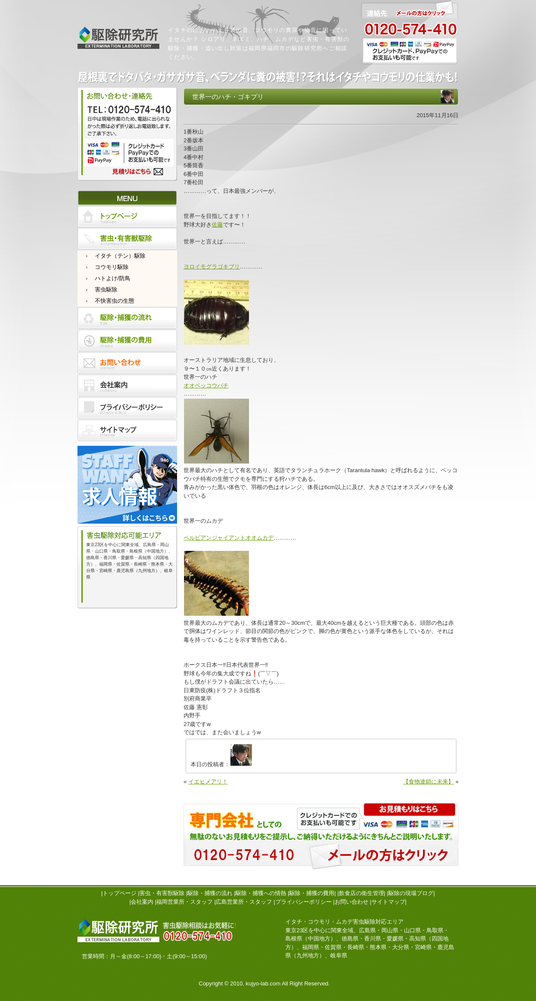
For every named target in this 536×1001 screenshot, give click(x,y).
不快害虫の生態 (114, 300)
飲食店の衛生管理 (361, 893)
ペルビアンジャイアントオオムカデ (229, 537)
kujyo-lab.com (263, 983)
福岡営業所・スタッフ (184, 902)
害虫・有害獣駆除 (161, 893)
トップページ (119, 893)
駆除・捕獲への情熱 (261, 893)
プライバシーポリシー (303, 902)
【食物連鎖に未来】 (428, 781)
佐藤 (217, 224)
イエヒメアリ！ (208, 781)
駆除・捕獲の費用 (311, 893)
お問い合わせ (351, 902)
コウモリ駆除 (112, 267)
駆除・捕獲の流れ (209, 893)
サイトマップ (388, 902)
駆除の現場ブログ (410, 893)
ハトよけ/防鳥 (112, 278)
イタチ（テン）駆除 (120, 256)
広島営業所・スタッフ (244, 902)
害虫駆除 (106, 289)
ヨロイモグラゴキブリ (212, 266)
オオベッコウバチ (206, 385)
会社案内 (142, 902)
